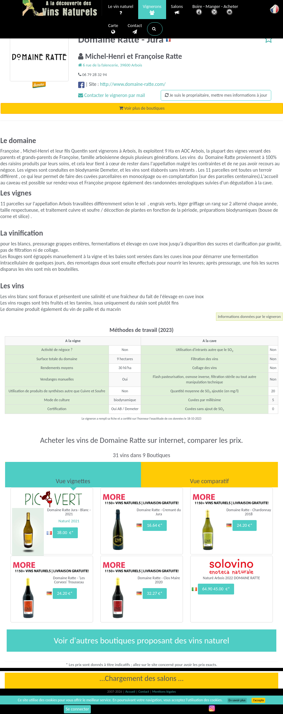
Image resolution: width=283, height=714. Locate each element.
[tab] (73, 474)
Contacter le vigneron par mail (111, 95)
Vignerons (152, 10)
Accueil (130, 692)
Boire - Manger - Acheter (215, 10)
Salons (177, 9)
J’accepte (258, 700)
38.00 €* (65, 532)
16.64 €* (154, 525)
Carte (113, 29)
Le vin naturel (120, 10)
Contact (135, 29)
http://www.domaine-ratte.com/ (133, 84)
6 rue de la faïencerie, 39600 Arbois (110, 65)
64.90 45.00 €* (216, 589)
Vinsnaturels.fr (62, 9)
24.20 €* (244, 525)
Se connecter (77, 709)
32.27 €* (154, 593)
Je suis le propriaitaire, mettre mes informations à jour (216, 95)
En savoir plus (237, 700)
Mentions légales (164, 692)
